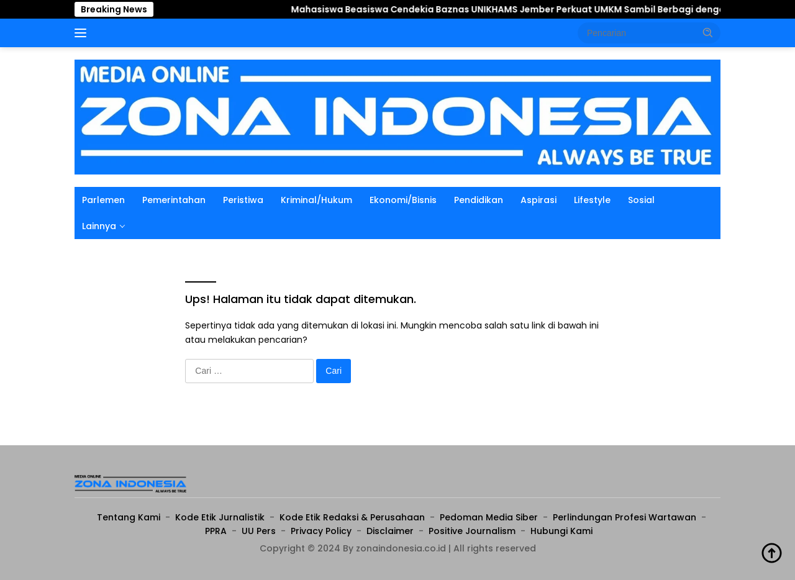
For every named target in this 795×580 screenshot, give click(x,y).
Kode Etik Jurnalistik (220, 517)
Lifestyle (592, 200)
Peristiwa (243, 200)
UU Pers (259, 531)
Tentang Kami (128, 517)
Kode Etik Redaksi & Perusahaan (352, 517)
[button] (708, 32)
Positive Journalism (472, 531)
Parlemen (103, 200)
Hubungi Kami (561, 531)
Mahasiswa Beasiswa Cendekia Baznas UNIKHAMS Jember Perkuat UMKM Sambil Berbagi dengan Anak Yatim (496, 9)
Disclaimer (390, 531)
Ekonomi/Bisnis (403, 200)
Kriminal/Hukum (316, 200)
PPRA (216, 531)
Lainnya (99, 226)
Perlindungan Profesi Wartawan (624, 517)
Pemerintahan (174, 200)
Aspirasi (538, 200)
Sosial (641, 200)
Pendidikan (478, 200)
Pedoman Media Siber (489, 517)
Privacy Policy (321, 531)
